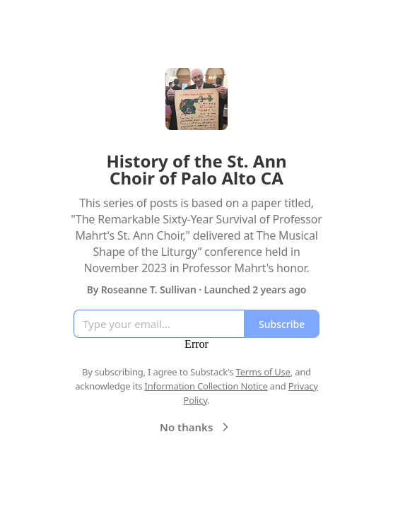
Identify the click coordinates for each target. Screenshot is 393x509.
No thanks (196, 427)
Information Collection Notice (205, 386)
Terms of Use (263, 371)
